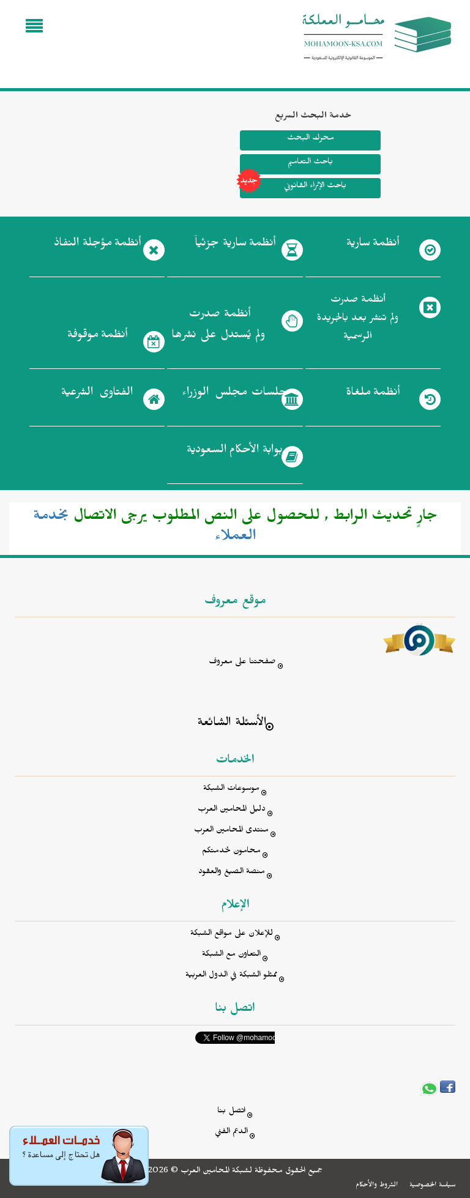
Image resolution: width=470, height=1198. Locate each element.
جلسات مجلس (235, 394)
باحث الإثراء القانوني (293, 188)
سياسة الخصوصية (432, 1185)
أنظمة (372, 245)
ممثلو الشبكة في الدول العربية (231, 976)
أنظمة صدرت (218, 328)
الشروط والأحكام (377, 1185)
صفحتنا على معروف (242, 663)
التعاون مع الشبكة (231, 955)
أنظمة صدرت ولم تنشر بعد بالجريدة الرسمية (357, 319)
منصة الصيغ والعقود (231, 873)
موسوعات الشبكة (231, 789)
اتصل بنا (231, 1112)
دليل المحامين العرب (232, 810)
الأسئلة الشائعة (231, 724)
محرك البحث (310, 139)
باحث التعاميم (310, 163)
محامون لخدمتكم (231, 852)
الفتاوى (97, 394)
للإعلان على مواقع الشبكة (231, 934)
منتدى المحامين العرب (231, 831)
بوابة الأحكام (235, 452)
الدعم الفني (231, 1133)
